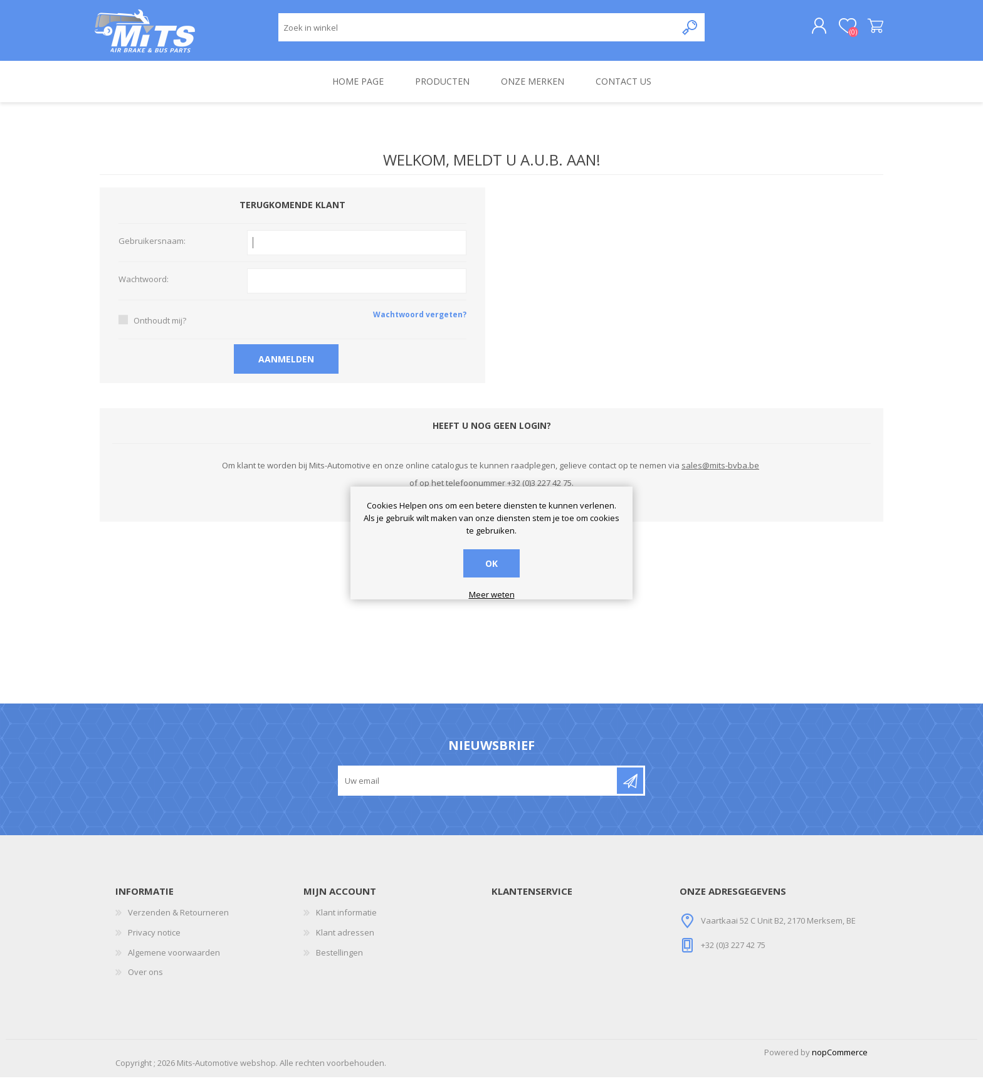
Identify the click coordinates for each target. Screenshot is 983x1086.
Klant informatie (346, 921)
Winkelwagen (869, 31)
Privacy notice (154, 941)
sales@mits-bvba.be (720, 474)
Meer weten (492, 595)
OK (491, 563)
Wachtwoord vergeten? (419, 323)
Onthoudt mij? (160, 329)
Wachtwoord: (143, 288)
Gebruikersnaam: (152, 250)
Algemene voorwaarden (174, 961)
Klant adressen (345, 941)
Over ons (145, 980)
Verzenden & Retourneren (178, 921)
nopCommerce (840, 1061)
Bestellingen (339, 961)
